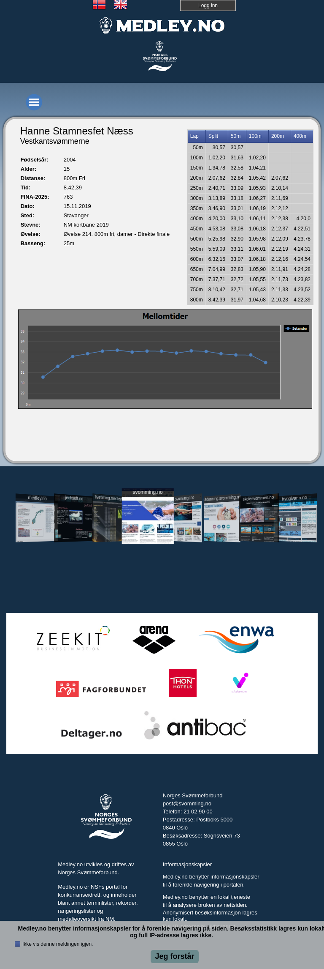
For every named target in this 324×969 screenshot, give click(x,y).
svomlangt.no (184, 498)
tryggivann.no (294, 498)
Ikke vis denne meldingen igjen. (57, 944)
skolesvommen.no (258, 498)
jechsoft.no (74, 498)
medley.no (37, 498)
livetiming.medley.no (110, 497)
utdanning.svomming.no (222, 498)
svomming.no (147, 492)
